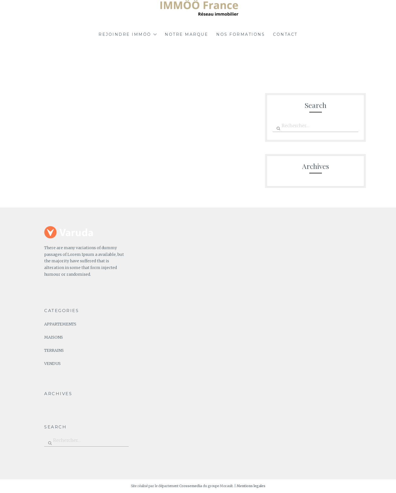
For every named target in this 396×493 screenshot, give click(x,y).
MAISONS (53, 337)
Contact (285, 34)
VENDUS (52, 363)
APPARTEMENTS (60, 324)
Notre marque (186, 34)
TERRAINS (54, 350)
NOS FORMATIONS (240, 34)
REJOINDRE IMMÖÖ (124, 34)
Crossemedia (190, 486)
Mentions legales (251, 486)
